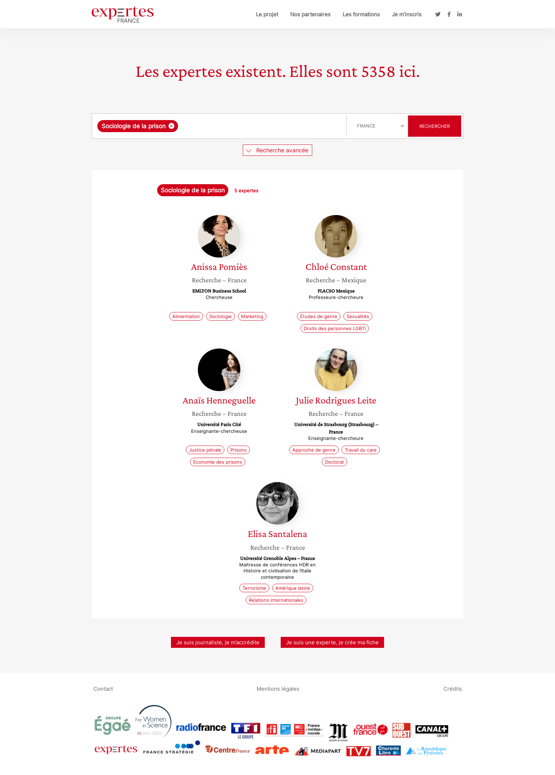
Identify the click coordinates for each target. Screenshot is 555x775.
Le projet (267, 14)
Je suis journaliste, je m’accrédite (217, 642)
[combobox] (220, 126)
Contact (103, 688)
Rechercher (434, 126)
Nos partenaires (310, 14)
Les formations (361, 14)
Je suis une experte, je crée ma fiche (332, 642)
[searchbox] (253, 126)
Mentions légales (278, 688)
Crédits (453, 688)
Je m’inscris (407, 14)
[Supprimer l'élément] (171, 126)
